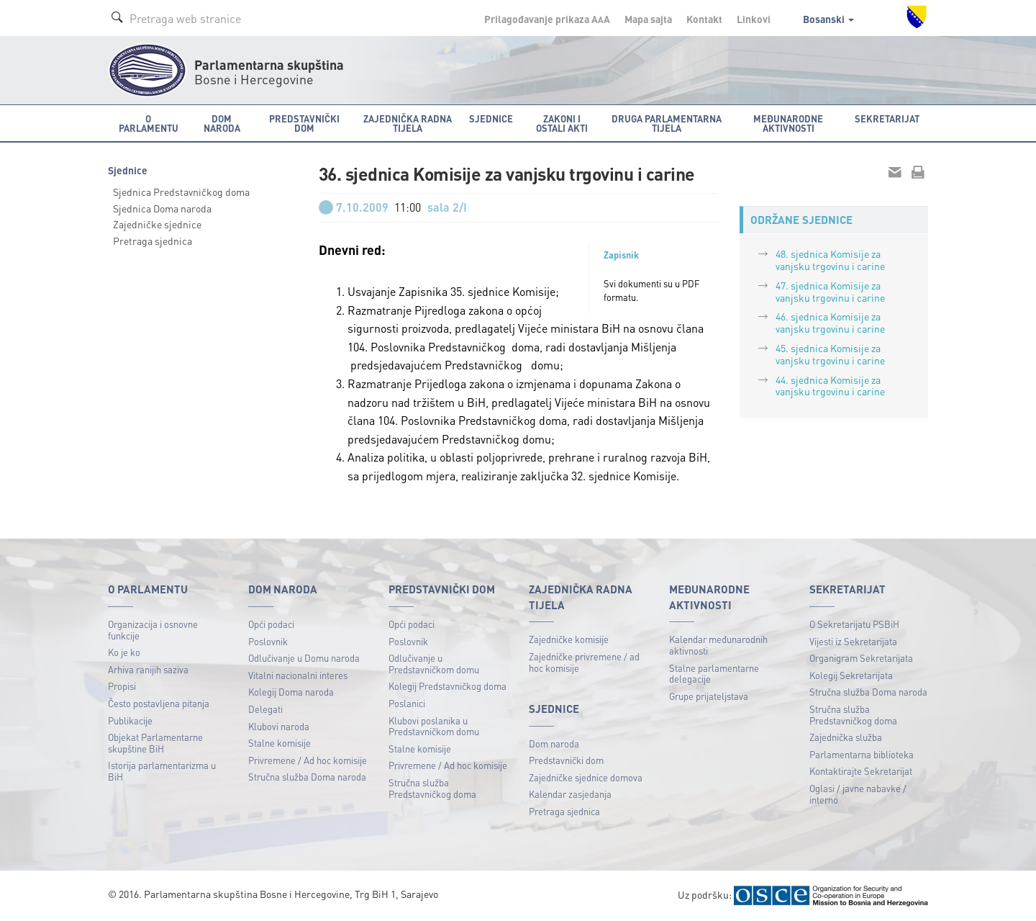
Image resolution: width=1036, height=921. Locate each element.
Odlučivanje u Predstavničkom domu (433, 663)
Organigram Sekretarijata (861, 658)
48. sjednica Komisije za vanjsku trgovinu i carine (830, 259)
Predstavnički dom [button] (304, 123)
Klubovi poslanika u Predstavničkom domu (433, 726)
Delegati (265, 709)
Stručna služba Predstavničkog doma (432, 788)
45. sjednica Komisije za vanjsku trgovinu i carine (830, 354)
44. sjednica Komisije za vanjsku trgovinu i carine (830, 385)
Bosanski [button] (828, 18)
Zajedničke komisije (569, 639)
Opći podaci (271, 624)
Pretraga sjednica (152, 240)
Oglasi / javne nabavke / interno (857, 794)
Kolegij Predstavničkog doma (447, 686)
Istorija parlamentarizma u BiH (162, 771)
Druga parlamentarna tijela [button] (667, 123)
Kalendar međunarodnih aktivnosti (718, 645)
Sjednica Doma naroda (162, 208)
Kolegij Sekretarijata (851, 675)
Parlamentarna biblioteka (861, 754)
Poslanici (406, 703)
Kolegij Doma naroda (291, 692)
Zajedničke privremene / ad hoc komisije (584, 662)
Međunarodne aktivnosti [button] (788, 123)
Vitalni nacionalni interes (297, 675)
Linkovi (754, 18)
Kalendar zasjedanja (570, 794)
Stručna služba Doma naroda (307, 777)
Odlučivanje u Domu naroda (304, 658)
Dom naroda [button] (222, 123)
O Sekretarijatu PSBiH (854, 624)
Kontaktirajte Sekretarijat (860, 771)
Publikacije (130, 720)
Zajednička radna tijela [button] (407, 123)
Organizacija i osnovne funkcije (153, 630)
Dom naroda (554, 743)
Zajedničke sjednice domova (585, 777)
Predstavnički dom (566, 760)
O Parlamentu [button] (148, 123)
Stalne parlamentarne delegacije (714, 674)
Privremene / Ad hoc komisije (307, 760)
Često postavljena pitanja (158, 703)
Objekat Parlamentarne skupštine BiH (155, 743)
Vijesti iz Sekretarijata (853, 641)
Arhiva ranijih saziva (148, 669)
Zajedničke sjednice (157, 223)
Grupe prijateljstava (708, 696)
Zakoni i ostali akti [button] (562, 123)
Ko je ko (124, 652)
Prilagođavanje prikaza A (547, 18)
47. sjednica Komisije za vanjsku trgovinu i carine (830, 291)
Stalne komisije (279, 743)
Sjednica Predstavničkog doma (181, 191)
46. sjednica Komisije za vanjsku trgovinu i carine (830, 322)
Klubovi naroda (278, 726)
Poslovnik (268, 641)
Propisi (122, 686)
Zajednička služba (845, 737)
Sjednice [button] (491, 118)
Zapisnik (621, 255)
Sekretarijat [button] (887, 118)
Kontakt (704, 18)
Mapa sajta (648, 18)
